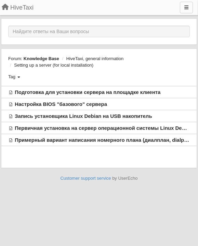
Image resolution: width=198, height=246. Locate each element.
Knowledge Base (41, 58)
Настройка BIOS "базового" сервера (61, 104)
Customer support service (85, 178)
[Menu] (186, 7)
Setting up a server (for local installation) (53, 65)
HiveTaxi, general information (95, 58)
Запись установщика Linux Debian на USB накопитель (83, 116)
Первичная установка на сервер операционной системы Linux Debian (103, 128)
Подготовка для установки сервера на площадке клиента (87, 92)
